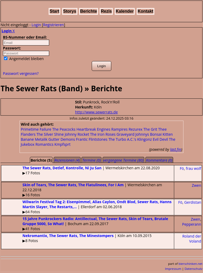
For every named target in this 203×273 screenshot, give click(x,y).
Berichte (88, 11)
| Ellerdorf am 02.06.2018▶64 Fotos (86, 206)
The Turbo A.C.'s (122, 139)
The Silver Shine (50, 134)
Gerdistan (192, 202)
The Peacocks (64, 129)
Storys (69, 11)
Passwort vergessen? (21, 73)
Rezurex (135, 129)
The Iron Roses (103, 134)
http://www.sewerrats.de (96, 112)
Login (36, 24)
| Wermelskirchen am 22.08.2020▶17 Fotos (80, 170)
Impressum (173, 269)
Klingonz (144, 139)
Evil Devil (160, 139)
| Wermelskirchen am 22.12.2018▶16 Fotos (81, 189)
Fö (182, 168)
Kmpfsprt (62, 144)
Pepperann (191, 224)
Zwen (196, 185)
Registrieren (53, 24)
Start (54, 11)
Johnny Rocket (77, 134)
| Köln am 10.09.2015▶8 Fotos (76, 238)
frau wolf (193, 168)
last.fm (175, 149)
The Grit (150, 129)
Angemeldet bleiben (24, 58)
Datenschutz (193, 269)
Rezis (106, 11)
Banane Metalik (34, 139)
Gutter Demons (61, 139)
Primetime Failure (36, 129)
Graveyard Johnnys (133, 134)
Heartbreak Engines (93, 129)
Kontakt (146, 11)
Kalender (125, 11)
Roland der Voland (191, 239)
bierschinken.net (191, 264)
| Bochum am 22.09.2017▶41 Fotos (84, 223)
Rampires (119, 129)
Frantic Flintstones (91, 139)
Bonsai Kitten (161, 134)
